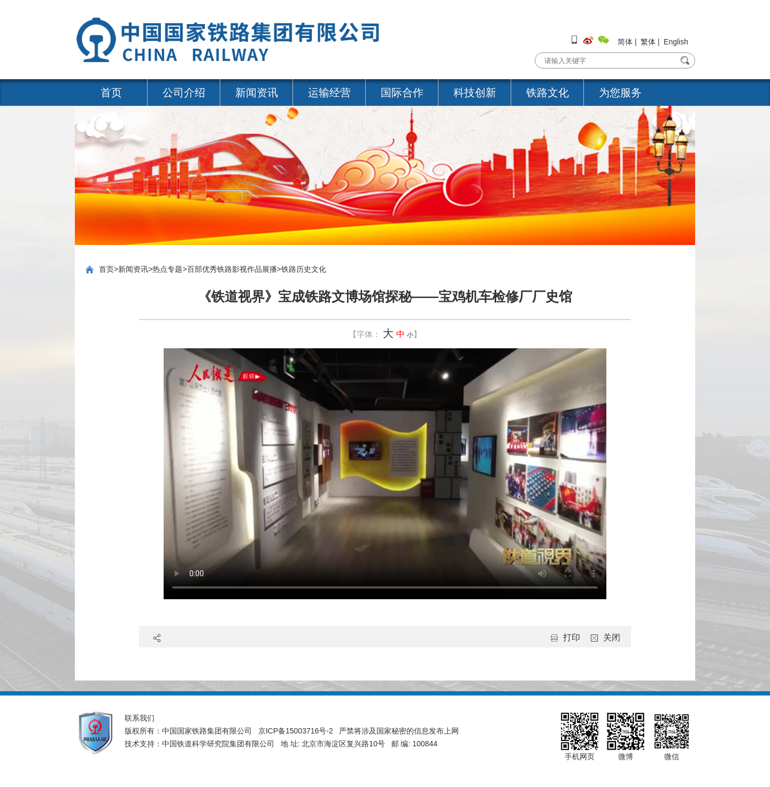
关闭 (611, 637)
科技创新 (474, 92)
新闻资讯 (256, 92)
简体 (625, 41)
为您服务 (620, 92)
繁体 (648, 41)
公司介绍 (184, 92)
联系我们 (140, 718)
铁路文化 (547, 92)
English (676, 41)
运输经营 (329, 92)
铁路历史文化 (303, 269)
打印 (571, 637)
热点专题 (167, 269)
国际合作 (402, 92)
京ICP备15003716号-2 (295, 731)
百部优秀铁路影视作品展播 (232, 269)
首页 (111, 92)
